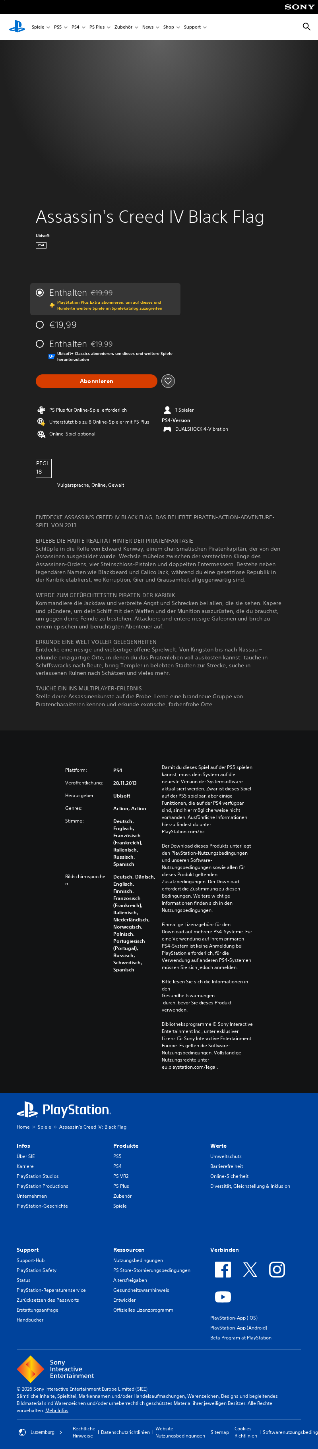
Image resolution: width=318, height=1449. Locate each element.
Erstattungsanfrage (37, 1309)
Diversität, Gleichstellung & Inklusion (250, 1186)
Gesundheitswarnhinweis (141, 1290)
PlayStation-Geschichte (42, 1205)
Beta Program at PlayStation (240, 1337)
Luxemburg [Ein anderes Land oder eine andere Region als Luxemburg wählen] (40, 1432)
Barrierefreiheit (226, 1166)
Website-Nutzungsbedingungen (180, 1432)
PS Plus (97, 27)
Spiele (38, 27)
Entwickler (124, 1300)
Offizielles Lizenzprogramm (143, 1309)
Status (24, 1280)
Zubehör (123, 27)
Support (192, 27)
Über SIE (26, 1156)
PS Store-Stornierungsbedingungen (151, 1270)
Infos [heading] (23, 1145)
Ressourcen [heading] (129, 1249)
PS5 (58, 27)
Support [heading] (28, 1249)
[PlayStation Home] (17, 27)
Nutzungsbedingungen (138, 1260)
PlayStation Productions (42, 1186)
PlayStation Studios (38, 1176)
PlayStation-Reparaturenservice (51, 1290)
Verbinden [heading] (224, 1249)
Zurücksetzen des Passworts (48, 1300)
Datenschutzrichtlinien (125, 1432)
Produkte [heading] (125, 1145)
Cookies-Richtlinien (246, 1432)
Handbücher (30, 1319)
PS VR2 (120, 1176)
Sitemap (220, 1432)
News (147, 27)
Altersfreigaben (130, 1280)
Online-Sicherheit (229, 1176)
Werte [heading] (218, 1145)
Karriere (25, 1166)
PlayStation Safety (36, 1270)
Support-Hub (31, 1260)
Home (23, 1126)
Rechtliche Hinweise (84, 1432)
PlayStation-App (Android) (238, 1327)
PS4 (76, 27)
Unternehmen (32, 1196)
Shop (168, 27)
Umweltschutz (226, 1156)
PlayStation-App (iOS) (234, 1317)
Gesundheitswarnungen (188, 995)
